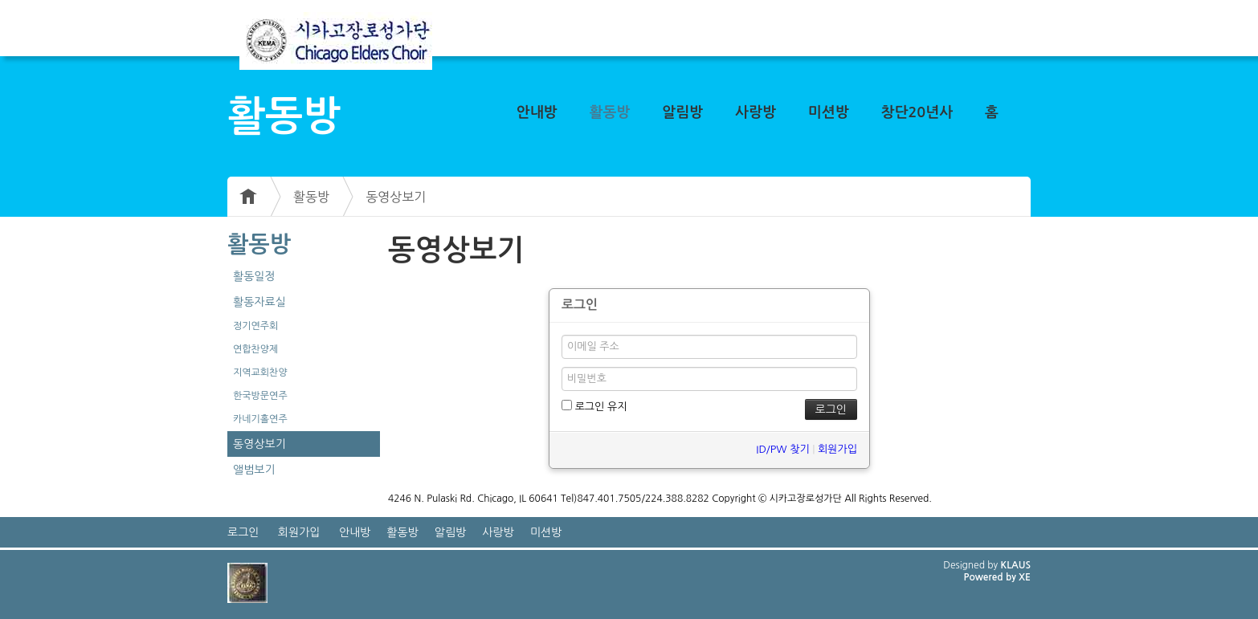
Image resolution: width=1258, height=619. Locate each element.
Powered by (991, 577)
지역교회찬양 (260, 372)
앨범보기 (254, 469)
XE (1025, 577)
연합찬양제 (255, 349)
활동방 (610, 112)
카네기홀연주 (260, 419)
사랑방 (755, 112)
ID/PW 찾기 (782, 449)
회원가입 (837, 449)
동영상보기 (396, 196)
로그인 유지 (594, 406)
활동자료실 (259, 301)
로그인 (243, 532)
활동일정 (254, 276)
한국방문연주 (260, 396)
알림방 (682, 112)
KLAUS (1016, 565)
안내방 (537, 112)
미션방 (828, 112)
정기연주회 (255, 326)
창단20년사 (917, 112)
